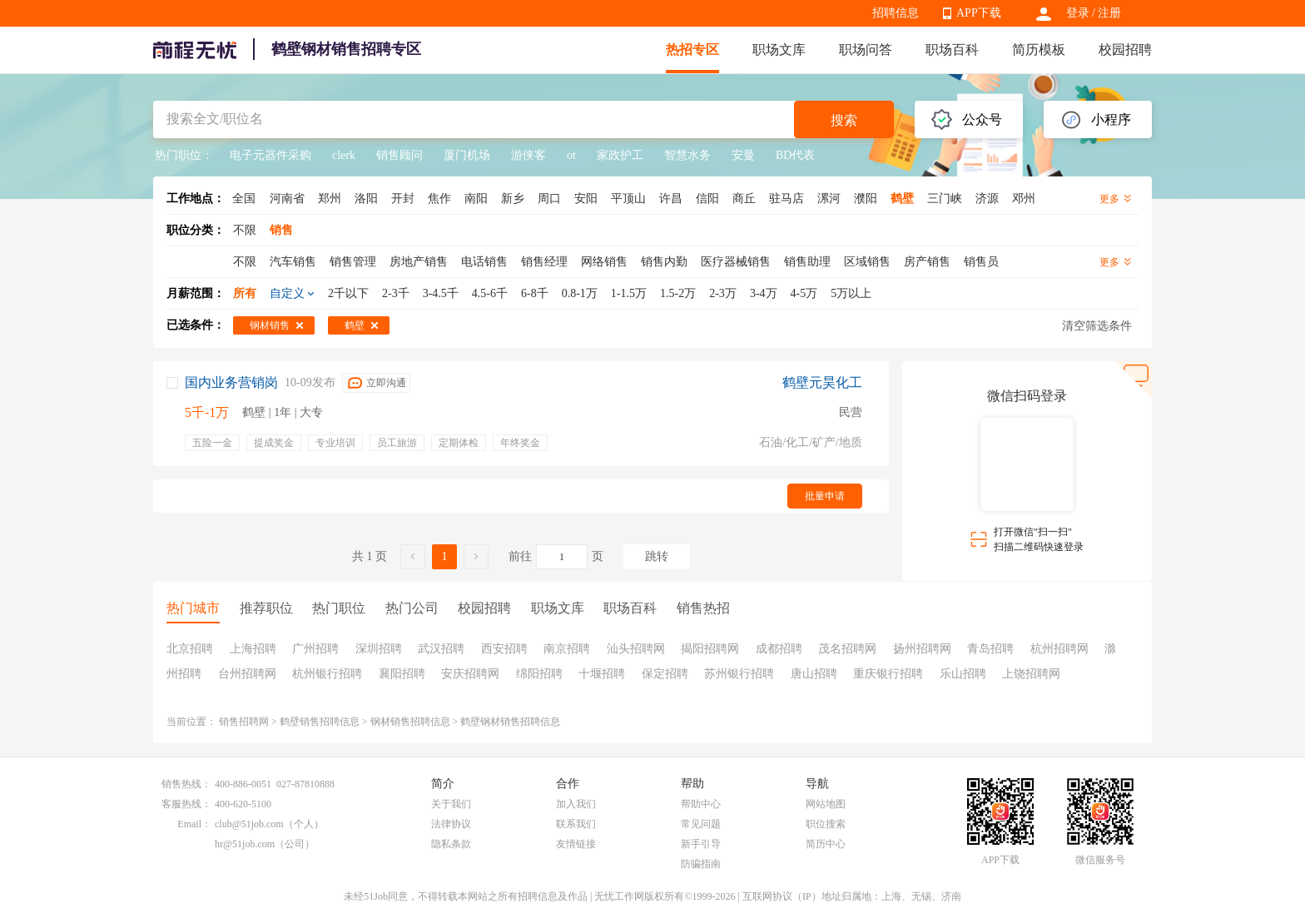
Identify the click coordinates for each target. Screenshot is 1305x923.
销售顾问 (399, 155)
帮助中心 (701, 804)
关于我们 (451, 804)
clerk (343, 155)
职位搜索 (826, 824)
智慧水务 (687, 155)
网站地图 (826, 804)
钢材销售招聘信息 (410, 721)
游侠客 (528, 155)
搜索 (844, 120)
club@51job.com (249, 824)
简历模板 (1038, 49)
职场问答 (865, 49)
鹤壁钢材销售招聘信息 (510, 721)
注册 (1109, 13)
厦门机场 (467, 155)
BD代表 (795, 155)
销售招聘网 (244, 721)
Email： (194, 824)
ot (571, 155)
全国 (244, 198)
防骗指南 (701, 864)
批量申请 (825, 496)
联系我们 (576, 824)
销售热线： (186, 784)
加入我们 (576, 804)
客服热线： (186, 804)
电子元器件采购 (270, 155)
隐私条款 (451, 844)
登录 (1077, 13)
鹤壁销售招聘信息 (320, 721)
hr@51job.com (245, 844)
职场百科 (952, 49)
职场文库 (779, 49)
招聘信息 (895, 13)
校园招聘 (1125, 49)
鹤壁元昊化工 (822, 382)
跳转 (656, 556)
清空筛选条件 (1097, 326)
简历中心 (826, 844)
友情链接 (576, 844)
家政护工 (620, 155)
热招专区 (692, 49)
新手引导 (701, 844)
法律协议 (451, 824)
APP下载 (978, 13)
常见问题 (701, 824)
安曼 (743, 155)
